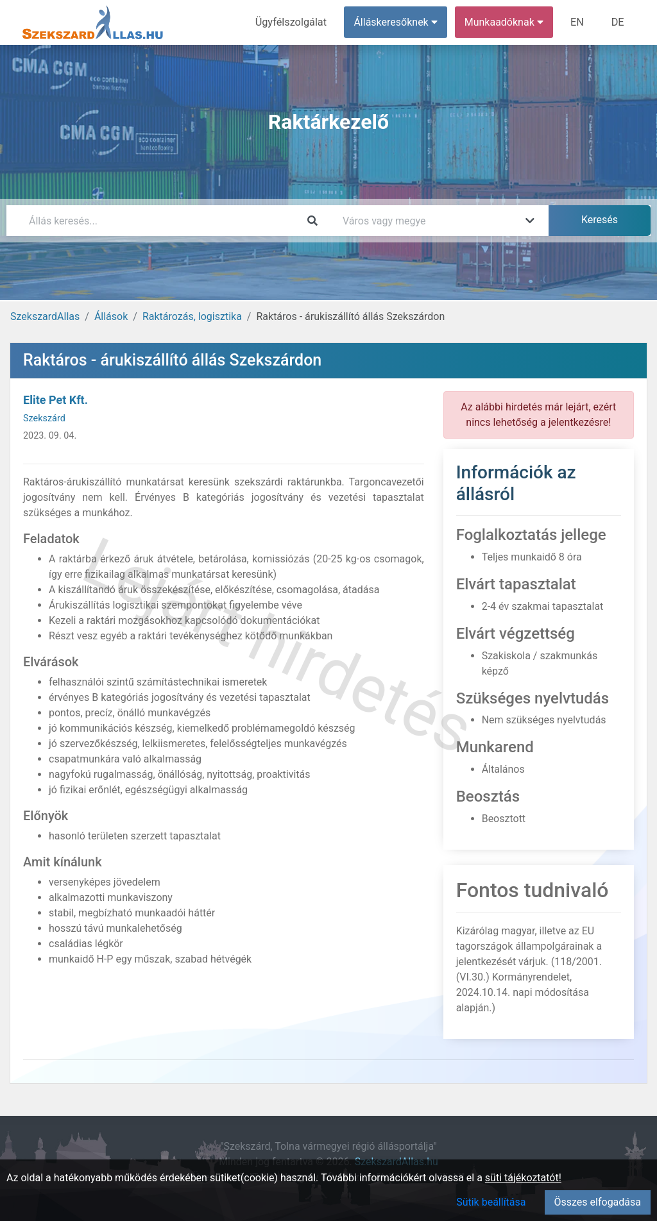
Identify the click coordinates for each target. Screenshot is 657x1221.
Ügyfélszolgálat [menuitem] (293, 22)
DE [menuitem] (617, 22)
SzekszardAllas (45, 316)
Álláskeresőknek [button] (397, 22)
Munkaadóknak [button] (505, 22)
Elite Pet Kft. (55, 400)
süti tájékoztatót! (523, 1178)
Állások (111, 316)
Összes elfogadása (597, 1202)
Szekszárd (44, 418)
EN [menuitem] (578, 22)
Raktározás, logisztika (192, 316)
